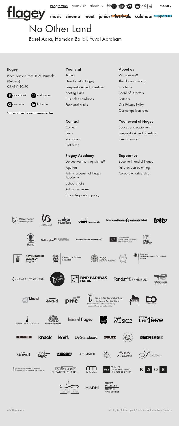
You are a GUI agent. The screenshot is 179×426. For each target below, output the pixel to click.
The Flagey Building (132, 81)
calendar (144, 16)
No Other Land (60, 28)
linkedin (42, 104)
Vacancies (73, 139)
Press (69, 133)
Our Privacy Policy (131, 104)
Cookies (167, 410)
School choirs (75, 183)
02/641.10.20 (17, 86)
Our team (125, 87)
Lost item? (72, 145)
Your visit (73, 69)
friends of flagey (119, 6)
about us (96, 6)
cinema (73, 16)
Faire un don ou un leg (134, 167)
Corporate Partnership (134, 173)
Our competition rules (133, 110)
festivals (123, 16)
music (55, 16)
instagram (44, 95)
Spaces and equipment (134, 127)
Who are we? (128, 75)
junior (104, 16)
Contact (72, 121)
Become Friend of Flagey (136, 161)
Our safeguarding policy (82, 195)
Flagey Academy (80, 155)
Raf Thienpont (128, 410)
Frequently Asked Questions (85, 87)
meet (89, 16)
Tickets (70, 75)
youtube (18, 104)
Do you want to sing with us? (85, 161)
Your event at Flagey (136, 121)
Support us (128, 155)
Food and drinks (77, 104)
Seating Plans (75, 92)
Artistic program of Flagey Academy (83, 175)
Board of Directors (131, 92)
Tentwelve (155, 410)
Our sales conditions (80, 99)
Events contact (128, 139)
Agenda (71, 167)
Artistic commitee (77, 189)
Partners (124, 99)
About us (126, 69)
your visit (79, 6)
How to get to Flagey (80, 81)
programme (59, 6)
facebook (19, 95)
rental (140, 6)
